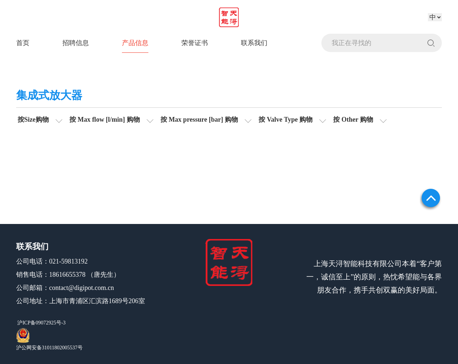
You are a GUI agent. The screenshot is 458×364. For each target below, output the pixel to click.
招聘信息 (75, 43)
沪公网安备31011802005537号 (49, 347)
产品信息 (135, 43)
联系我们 (254, 43)
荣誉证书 (194, 43)
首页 (22, 43)
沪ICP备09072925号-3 (41, 323)
